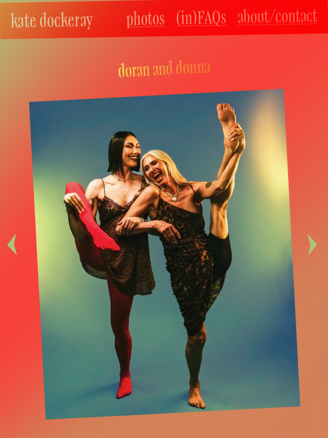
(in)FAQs (201, 17)
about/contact (278, 16)
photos (145, 18)
